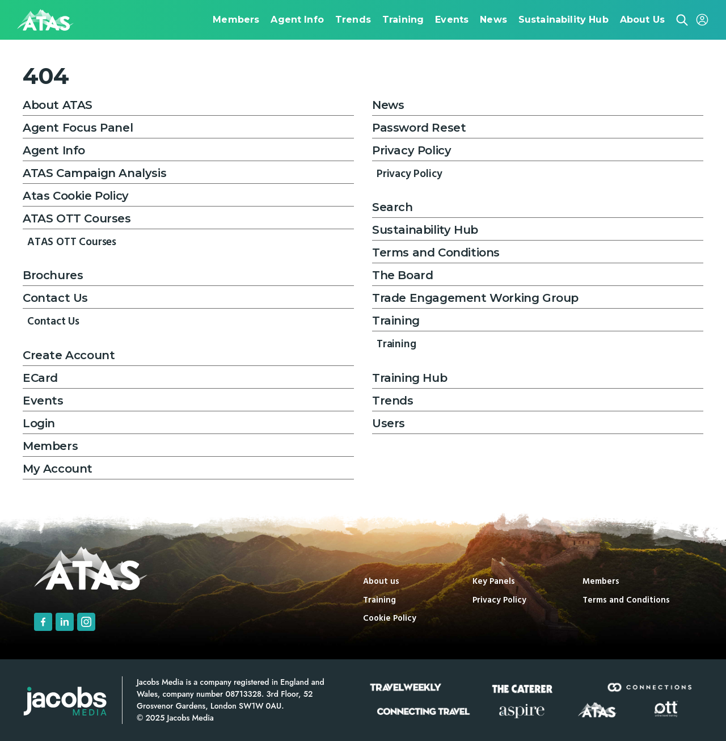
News (388, 105)
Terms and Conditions (436, 252)
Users (388, 423)
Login (39, 423)
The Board (402, 275)
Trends (392, 400)
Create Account (69, 355)
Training (396, 320)
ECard (40, 378)
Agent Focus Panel (78, 127)
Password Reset (419, 127)
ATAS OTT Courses (77, 218)
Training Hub (409, 378)
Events (43, 400)
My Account (57, 468)
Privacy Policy (411, 150)
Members (50, 446)
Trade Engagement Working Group (475, 298)
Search (392, 207)
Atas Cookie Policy (76, 196)
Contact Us (55, 298)
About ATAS (57, 105)
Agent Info (54, 150)
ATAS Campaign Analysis (94, 173)
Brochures (53, 275)
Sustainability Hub (425, 230)
